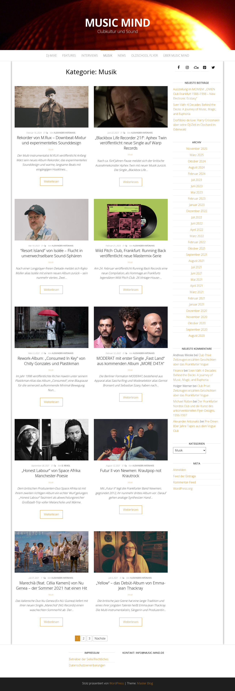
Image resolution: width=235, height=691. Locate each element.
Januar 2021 (196, 304)
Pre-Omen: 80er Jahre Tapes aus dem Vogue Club (195, 426)
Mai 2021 (197, 280)
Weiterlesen (51, 181)
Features (69, 55)
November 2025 (196, 149)
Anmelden (179, 470)
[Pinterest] (204, 67)
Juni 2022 (197, 223)
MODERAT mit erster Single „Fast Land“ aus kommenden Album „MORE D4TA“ (131, 360)
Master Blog (145, 683)
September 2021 (196, 255)
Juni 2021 (197, 273)
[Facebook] (178, 67)
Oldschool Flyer (144, 55)
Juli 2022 (196, 217)
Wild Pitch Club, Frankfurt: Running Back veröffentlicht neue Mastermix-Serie (130, 253)
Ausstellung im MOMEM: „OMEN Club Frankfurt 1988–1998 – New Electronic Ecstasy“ (194, 93)
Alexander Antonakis (64, 132)
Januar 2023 (196, 205)
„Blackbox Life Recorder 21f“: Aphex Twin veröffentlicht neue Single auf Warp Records (131, 143)
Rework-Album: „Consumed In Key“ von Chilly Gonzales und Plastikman (51, 360)
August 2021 (197, 261)
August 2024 (197, 167)
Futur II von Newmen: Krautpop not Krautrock (130, 473)
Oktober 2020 (197, 323)
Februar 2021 (196, 298)
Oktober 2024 (197, 161)
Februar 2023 (196, 198)
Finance (178, 371)
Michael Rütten (182, 401)
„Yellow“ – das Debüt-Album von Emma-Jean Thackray (130, 585)
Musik (107, 55)
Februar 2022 (196, 242)
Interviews (89, 55)
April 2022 (196, 230)
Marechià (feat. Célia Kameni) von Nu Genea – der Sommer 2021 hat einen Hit (51, 585)
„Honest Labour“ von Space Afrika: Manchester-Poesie (51, 473)
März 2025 (197, 155)
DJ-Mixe (51, 55)
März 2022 (197, 236)
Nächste (100, 638)
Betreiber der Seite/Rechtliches (88, 659)
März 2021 (197, 292)
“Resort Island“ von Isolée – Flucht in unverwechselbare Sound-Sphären (51, 253)
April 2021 (196, 286)
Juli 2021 (196, 267)
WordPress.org (182, 489)
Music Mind (117, 22)
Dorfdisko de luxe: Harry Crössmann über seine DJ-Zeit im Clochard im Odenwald (196, 124)
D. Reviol (66, 465)
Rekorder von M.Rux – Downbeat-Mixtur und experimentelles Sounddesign (51, 140)
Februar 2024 (196, 174)
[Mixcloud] (196, 67)
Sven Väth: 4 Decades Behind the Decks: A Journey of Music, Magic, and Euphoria (194, 109)
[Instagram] (187, 67)
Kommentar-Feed (184, 482)
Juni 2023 (197, 186)
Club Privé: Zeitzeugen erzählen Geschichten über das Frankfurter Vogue (194, 359)
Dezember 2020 (196, 311)
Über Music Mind (176, 55)
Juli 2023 (196, 180)
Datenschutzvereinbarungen (87, 665)
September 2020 (196, 329)
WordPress (116, 683)
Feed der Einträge (184, 476)
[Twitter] (213, 67)
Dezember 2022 (196, 211)
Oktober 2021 (197, 248)
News (122, 55)
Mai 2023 (197, 192)
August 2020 (197, 336)
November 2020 (196, 317)
